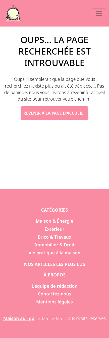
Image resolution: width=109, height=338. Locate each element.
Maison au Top (18, 318)
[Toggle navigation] (99, 13)
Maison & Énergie (54, 221)
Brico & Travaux (54, 237)
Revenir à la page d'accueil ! (54, 113)
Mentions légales (54, 302)
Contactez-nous (54, 294)
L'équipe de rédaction (55, 286)
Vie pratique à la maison (54, 253)
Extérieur (55, 229)
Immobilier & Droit (54, 245)
